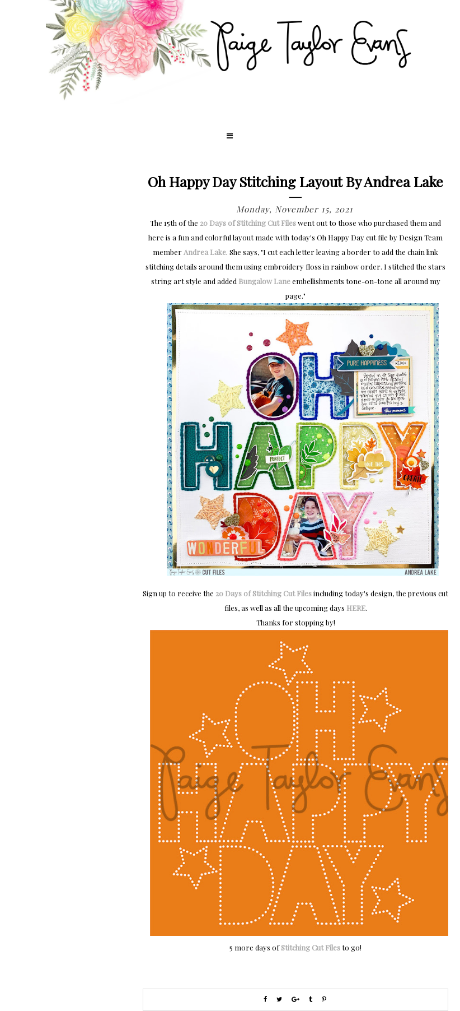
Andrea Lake (205, 252)
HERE (355, 608)
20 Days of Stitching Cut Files (248, 223)
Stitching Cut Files (310, 947)
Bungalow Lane (264, 281)
